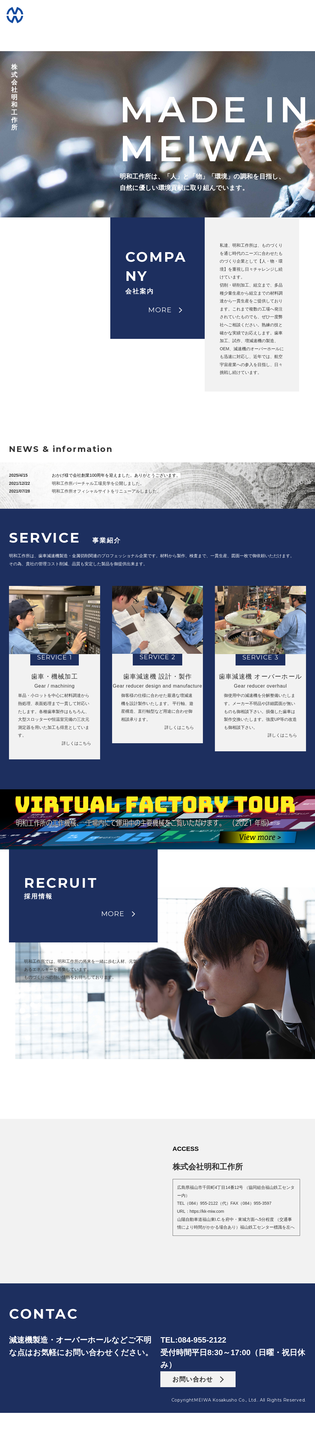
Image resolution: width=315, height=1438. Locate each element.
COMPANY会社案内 (105, 13)
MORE (165, 136)
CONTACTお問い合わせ (254, 29)
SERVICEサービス (156, 13)
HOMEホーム (56, 13)
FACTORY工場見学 (206, 13)
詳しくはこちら (93, 718)
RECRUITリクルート (257, 13)
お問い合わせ (198, 1410)
